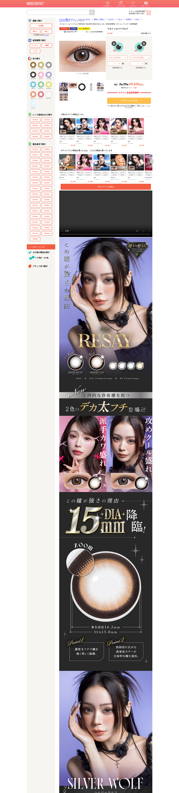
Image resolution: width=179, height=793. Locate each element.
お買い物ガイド (107, 6)
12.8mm (47, 177)
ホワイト (48, 98)
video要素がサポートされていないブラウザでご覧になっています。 (105, 214)
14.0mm (35, 120)
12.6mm (47, 172)
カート (148, 12)
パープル (48, 78)
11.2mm (35, 149)
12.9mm (35, 183)
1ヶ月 (35, 51)
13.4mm (47, 194)
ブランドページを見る (105, 187)
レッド (41, 98)
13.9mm (35, 211)
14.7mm (35, 233)
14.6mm (47, 228)
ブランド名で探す (40, 266)
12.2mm (47, 160)
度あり (35, 31)
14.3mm (47, 125)
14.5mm (47, 131)
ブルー (33, 88)
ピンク (41, 78)
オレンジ (33, 98)
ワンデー (35, 45)
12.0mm (47, 155)
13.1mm (35, 188)
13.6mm (47, 200)
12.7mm (35, 177)
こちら (47, 35)
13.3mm (35, 194)
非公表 (35, 239)
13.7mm (35, 205)
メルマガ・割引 (120, 6)
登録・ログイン (145, 6)
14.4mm (35, 131)
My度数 (41, 26)
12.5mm (35, 172)
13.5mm (35, 200)
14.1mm (47, 120)
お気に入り (133, 6)
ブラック (33, 78)
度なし (47, 31)
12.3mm (35, 166)
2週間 (47, 45)
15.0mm (47, 136)
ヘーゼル (41, 68)
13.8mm (47, 205)
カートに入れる (129, 101)
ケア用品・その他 (41, 258)
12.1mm (35, 160)
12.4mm (47, 166)
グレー (49, 68)
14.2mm (35, 125)
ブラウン (33, 68)
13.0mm (47, 183)
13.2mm (47, 188)
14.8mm (35, 136)
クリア (33, 108)
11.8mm (47, 149)
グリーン (41, 88)
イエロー (48, 88)
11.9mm (35, 155)
